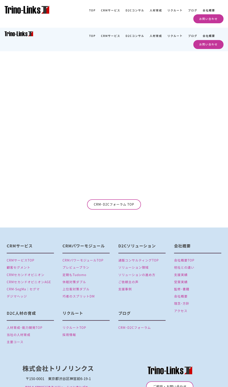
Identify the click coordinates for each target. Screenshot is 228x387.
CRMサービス (110, 10)
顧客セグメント (18, 244)
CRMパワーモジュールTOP (82, 237)
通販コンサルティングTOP (138, 237)
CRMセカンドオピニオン (26, 251)
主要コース (15, 318)
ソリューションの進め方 (137, 251)
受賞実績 (181, 258)
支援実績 (181, 251)
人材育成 (156, 10)
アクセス (181, 287)
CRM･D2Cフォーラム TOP (114, 181)
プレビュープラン (75, 244)
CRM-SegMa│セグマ (23, 266)
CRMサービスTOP (20, 237)
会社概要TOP (184, 237)
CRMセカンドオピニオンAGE (29, 258)
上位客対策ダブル (75, 266)
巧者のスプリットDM (78, 273)
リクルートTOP (74, 304)
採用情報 (69, 311)
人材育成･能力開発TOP (25, 304)
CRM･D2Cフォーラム (134, 304)
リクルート (175, 10)
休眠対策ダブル (74, 258)
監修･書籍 (182, 266)
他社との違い (184, 244)
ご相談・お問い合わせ (170, 363)
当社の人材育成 (18, 311)
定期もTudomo (74, 251)
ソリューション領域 (133, 244)
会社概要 (209, 10)
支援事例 (125, 266)
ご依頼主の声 (128, 258)
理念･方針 (182, 280)
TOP (92, 10)
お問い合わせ (208, 19)
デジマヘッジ (17, 273)
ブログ (192, 10)
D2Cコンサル (135, 10)
